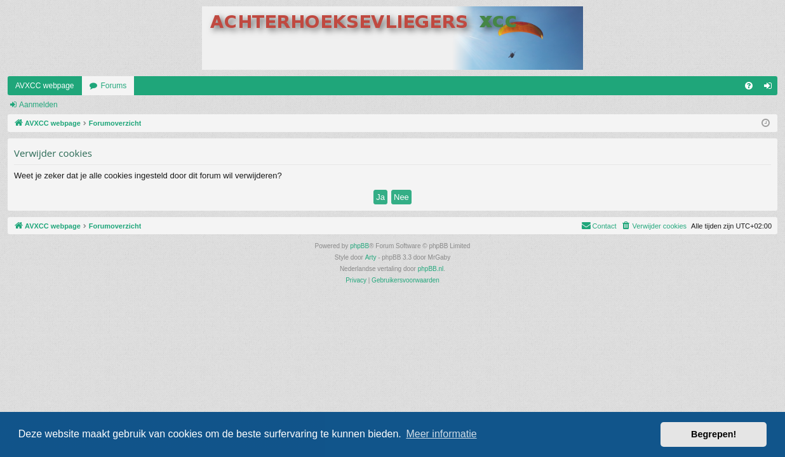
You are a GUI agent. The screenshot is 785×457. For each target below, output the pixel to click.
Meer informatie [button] (441, 433)
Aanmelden (38, 104)
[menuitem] (748, 85)
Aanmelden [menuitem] (770, 88)
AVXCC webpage (44, 85)
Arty (371, 257)
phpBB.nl (431, 268)
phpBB (359, 245)
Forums (114, 85)
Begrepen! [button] (713, 434)
